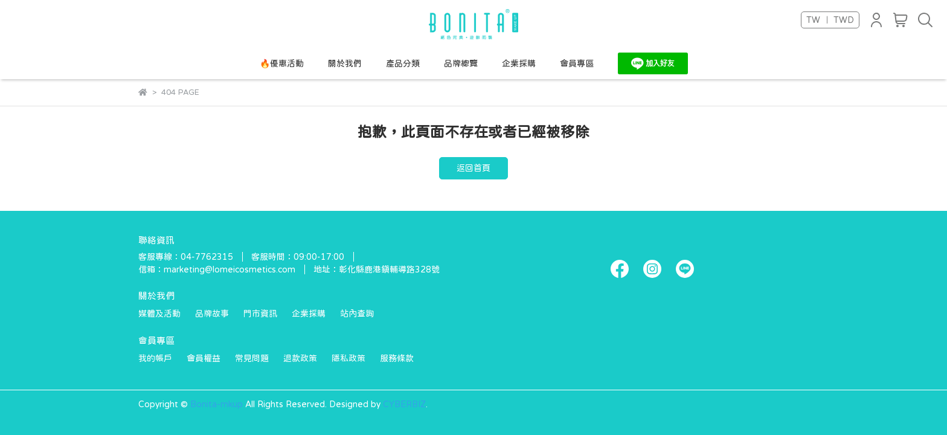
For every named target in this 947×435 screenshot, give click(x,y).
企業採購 (519, 63)
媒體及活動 (159, 313)
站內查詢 (357, 313)
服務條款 (397, 358)
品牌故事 (212, 313)
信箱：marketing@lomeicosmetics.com (216, 269)
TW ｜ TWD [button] (830, 20)
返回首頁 (473, 168)
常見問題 (252, 358)
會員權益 (203, 358)
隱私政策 (348, 358)
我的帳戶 (155, 358)
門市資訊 (260, 313)
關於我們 (345, 63)
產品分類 (403, 63)
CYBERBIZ (404, 404)
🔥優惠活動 (282, 63)
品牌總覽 (461, 63)
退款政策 (300, 358)
